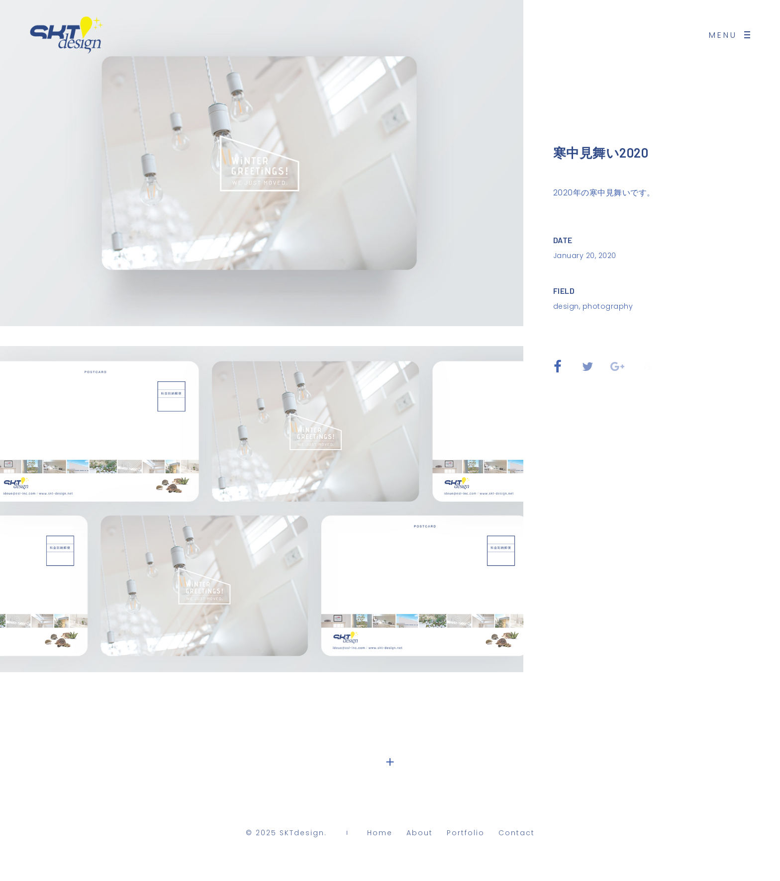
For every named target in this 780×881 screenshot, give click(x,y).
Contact (516, 835)
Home (379, 835)
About (419, 835)
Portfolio (466, 835)
